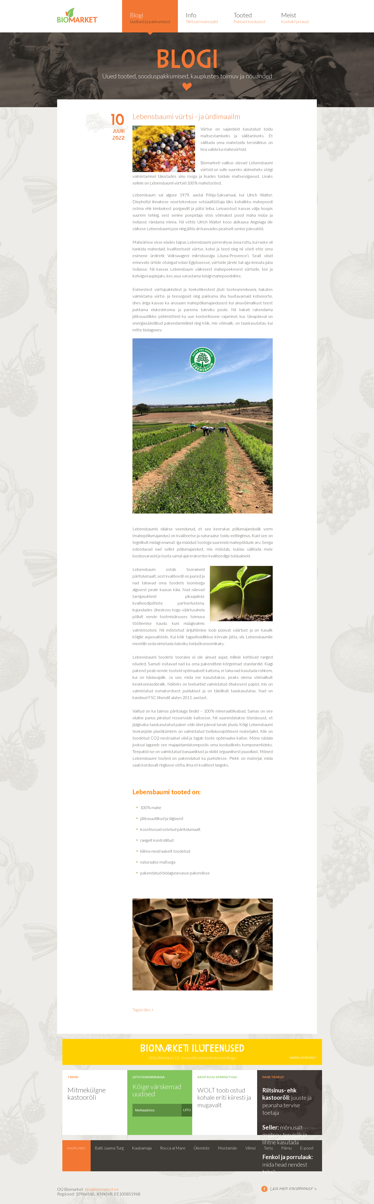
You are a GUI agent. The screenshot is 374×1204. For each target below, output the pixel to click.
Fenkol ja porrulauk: (287, 1156)
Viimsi (250, 1147)
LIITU (187, 1110)
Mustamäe (227, 1147)
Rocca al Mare (172, 1147)
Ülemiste (202, 1147)
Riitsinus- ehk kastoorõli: (279, 1094)
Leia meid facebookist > (264, 1189)
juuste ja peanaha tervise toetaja (286, 1105)
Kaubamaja (142, 1147)
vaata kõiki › (307, 1128)
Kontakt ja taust (295, 17)
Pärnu (286, 1147)
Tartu (268, 1147)
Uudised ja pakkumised (150, 17)
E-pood (306, 1147)
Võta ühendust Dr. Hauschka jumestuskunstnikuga (192, 1052)
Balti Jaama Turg (109, 1147)
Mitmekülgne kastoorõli (87, 1094)
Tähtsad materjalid (202, 17)
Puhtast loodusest (249, 17)
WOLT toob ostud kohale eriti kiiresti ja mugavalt (224, 1097)
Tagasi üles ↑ (142, 1009)
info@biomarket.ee (102, 1189)
